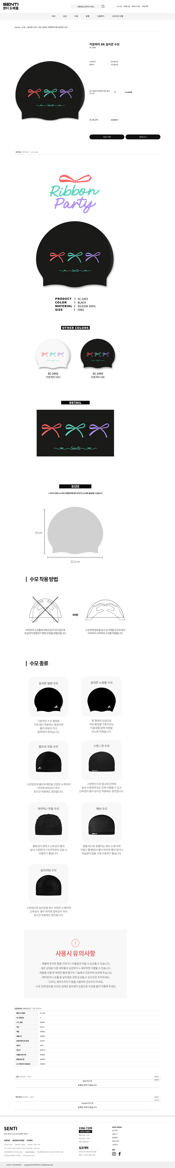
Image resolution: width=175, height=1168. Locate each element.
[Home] (10, 1128)
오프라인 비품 (117, 16)
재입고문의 (115, 1141)
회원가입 (127, 6)
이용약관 (7, 1140)
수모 (23, 27)
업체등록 (115, 1137)
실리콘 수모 (32, 27)
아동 (76, 16)
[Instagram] (114, 1154)
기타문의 (115, 1144)
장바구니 (143, 136)
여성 (53, 16)
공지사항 (115, 1130)
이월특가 (100, 16)
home (17, 27)
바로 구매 (107, 136)
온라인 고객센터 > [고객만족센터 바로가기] (85, 1132)
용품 (87, 16)
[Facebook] (120, 1154)
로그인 (119, 6)
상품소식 (115, 1134)
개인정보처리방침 (18, 1140)
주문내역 (145, 6)
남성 (65, 16)
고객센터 (29, 1140)
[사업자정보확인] (30, 1152)
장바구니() (136, 6)
